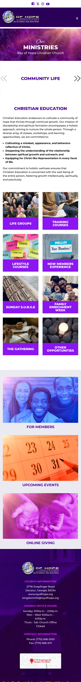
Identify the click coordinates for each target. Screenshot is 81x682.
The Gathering (20, 349)
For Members (40, 427)
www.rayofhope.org (40, 594)
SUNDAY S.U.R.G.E (20, 307)
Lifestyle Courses (20, 265)
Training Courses (60, 223)
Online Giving (40, 543)
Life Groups (20, 223)
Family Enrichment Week (60, 307)
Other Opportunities (60, 349)
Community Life (40, 78)
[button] (77, 78)
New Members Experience (60, 265)
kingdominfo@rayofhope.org (40, 598)
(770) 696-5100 (45, 639)
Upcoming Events (40, 485)
